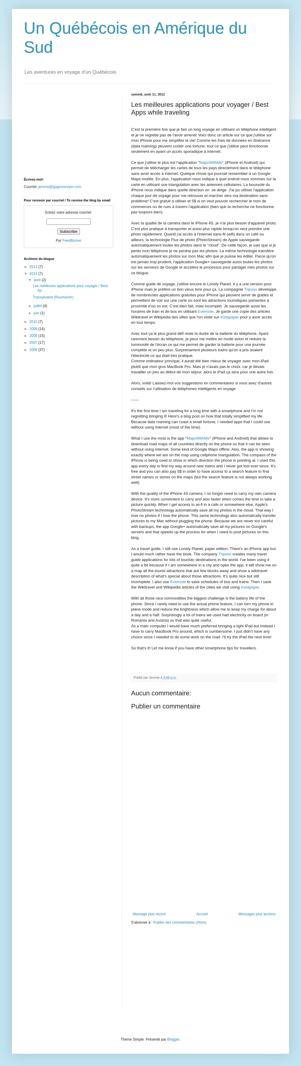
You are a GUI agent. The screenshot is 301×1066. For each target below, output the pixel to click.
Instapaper (229, 317)
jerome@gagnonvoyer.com (59, 187)
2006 (34, 350)
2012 (34, 274)
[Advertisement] (204, 875)
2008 (34, 336)
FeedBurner (71, 240)
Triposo (250, 289)
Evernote (206, 311)
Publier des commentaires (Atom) (179, 922)
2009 (34, 329)
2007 (34, 343)
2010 (34, 322)
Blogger (173, 1039)
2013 (34, 267)
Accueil (202, 914)
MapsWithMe (210, 162)
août (38, 280)
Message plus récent (149, 914)
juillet (38, 306)
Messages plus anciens (257, 914)
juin (37, 313)
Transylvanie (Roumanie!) (53, 297)
